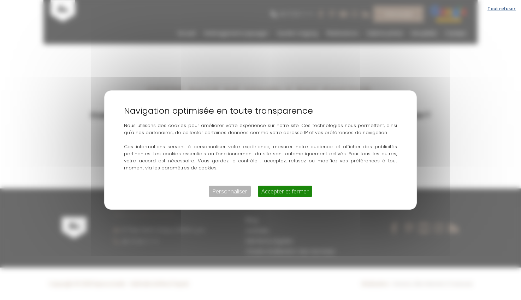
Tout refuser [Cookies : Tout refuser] (501, 8)
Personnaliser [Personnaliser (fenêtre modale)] (229, 191)
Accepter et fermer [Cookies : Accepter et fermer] (285, 191)
